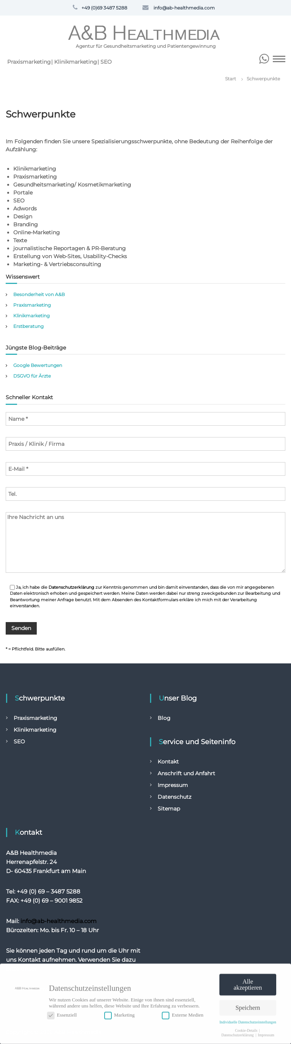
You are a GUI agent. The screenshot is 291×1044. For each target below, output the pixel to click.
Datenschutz (174, 796)
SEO (106, 61)
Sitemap (169, 808)
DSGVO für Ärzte (32, 376)
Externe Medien (182, 1013)
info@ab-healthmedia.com (58, 921)
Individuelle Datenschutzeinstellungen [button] (247, 1020)
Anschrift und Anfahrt (186, 773)
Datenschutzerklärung (71, 587)
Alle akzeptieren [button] (248, 982)
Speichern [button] (248, 1006)
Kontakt (168, 761)
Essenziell (62, 1013)
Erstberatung (28, 326)
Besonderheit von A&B (39, 294)
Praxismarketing (29, 61)
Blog (164, 718)
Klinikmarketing (75, 61)
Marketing (119, 1013)
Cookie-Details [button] (246, 1028)
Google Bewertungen (37, 365)
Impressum (173, 785)
